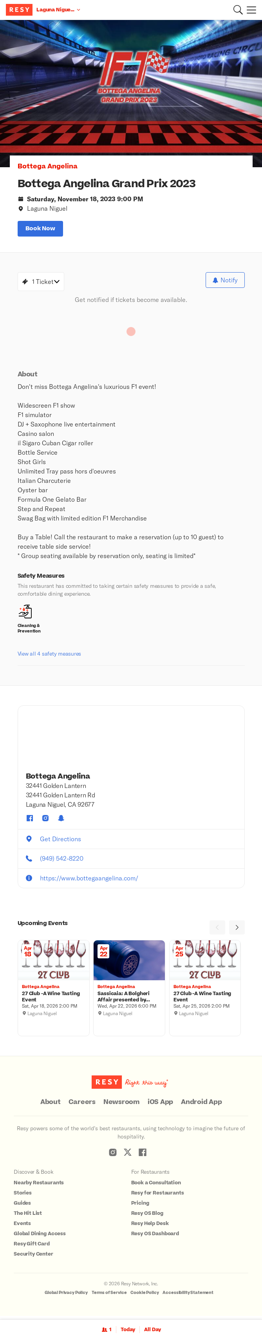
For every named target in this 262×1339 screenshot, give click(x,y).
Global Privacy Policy (66, 1296)
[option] (131, 93)
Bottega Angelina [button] (48, 166)
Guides (22, 1206)
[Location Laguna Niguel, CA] (58, 9)
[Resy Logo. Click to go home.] (20, 10)
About (50, 1105)
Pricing (140, 1206)
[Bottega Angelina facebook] (30, 822)
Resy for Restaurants (157, 1196)
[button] (238, 10)
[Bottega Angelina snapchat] (61, 822)
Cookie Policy (144, 1296)
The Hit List (28, 1216)
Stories (23, 1196)
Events (22, 1227)
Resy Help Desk (150, 1227)
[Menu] (249, 10)
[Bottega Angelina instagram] (45, 822)
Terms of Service (109, 1296)
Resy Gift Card (32, 1247)
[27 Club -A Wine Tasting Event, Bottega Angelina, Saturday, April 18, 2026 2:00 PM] (53, 1000)
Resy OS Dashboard (155, 1237)
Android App (201, 1105)
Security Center (33, 1257)
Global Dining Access (40, 1237)
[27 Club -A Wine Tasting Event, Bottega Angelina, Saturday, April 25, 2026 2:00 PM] (205, 1000)
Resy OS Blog (147, 1216)
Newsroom (121, 1105)
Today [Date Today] (128, 1329)
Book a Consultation (156, 1186)
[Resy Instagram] (113, 1156)
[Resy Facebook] (142, 1156)
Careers (82, 1105)
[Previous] (217, 931)
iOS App (160, 1105)
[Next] (237, 931)
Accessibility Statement (188, 1296)
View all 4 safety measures (49, 657)
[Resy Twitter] (128, 1156)
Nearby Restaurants (39, 1186)
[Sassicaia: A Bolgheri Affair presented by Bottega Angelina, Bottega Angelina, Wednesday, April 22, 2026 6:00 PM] (129, 1000)
